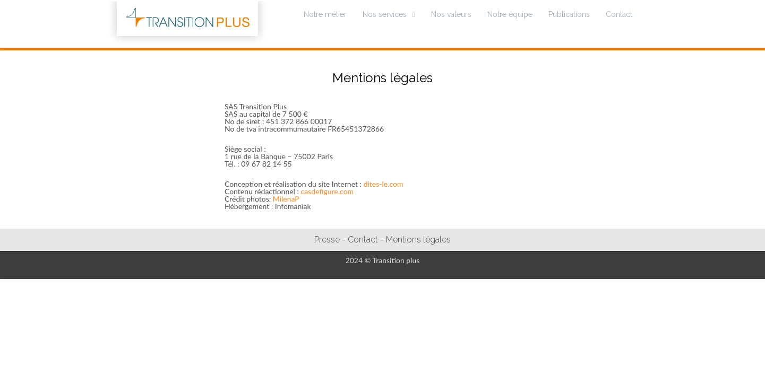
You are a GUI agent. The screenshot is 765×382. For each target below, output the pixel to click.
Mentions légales (418, 240)
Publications (569, 14)
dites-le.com (383, 183)
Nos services (385, 14)
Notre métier (325, 14)
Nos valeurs (451, 14)
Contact (619, 14)
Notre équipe (509, 14)
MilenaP (286, 198)
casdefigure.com (327, 191)
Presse (327, 240)
